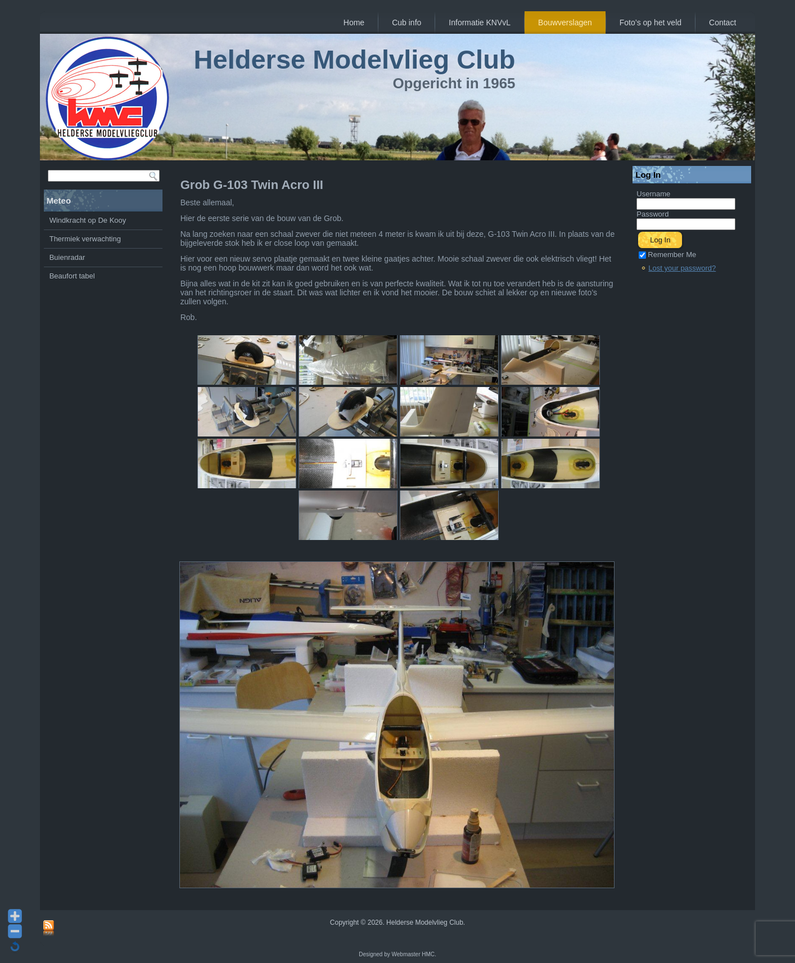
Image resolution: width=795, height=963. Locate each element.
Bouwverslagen (565, 22)
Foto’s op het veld (650, 22)
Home (354, 22)
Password (652, 214)
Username (653, 194)
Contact (722, 22)
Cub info (406, 22)
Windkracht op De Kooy (88, 220)
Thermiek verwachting (85, 239)
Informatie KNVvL (480, 22)
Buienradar (67, 257)
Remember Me (667, 254)
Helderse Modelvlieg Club (355, 59)
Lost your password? (682, 268)
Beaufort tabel (72, 276)
